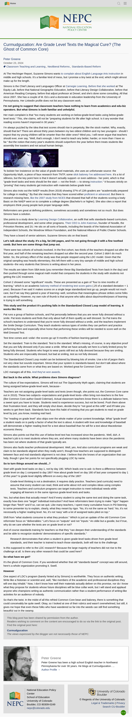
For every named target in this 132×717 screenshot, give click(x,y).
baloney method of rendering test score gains (66, 285)
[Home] (66, 22)
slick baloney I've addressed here (92, 174)
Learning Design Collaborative (55, 219)
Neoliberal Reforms (59, 66)
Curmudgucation (17, 630)
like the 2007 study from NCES (48, 197)
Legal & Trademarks (102, 703)
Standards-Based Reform (86, 66)
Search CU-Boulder (114, 706)
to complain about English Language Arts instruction (90, 73)
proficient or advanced (97, 194)
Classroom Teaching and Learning (25, 66)
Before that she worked (101, 86)
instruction (96, 181)
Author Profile (49, 669)
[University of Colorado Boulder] (106, 692)
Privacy (121, 703)
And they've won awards (46, 371)
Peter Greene (11, 59)
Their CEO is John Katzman (81, 222)
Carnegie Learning (76, 86)
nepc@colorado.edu (38, 708)
